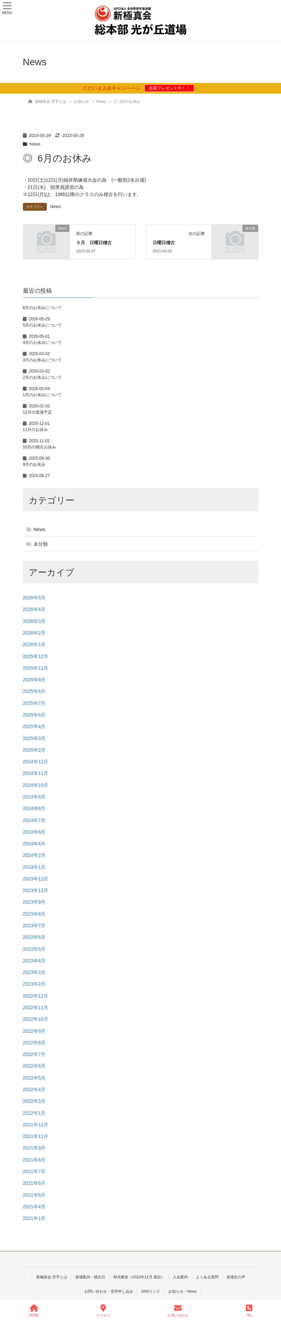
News (35, 144)
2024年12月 (35, 761)
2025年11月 (35, 668)
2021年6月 (34, 1183)
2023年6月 (34, 937)
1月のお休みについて (42, 394)
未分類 (40, 544)
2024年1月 (34, 867)
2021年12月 (35, 1124)
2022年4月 (34, 1089)
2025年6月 (34, 715)
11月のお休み (35, 429)
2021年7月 (34, 1171)
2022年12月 (35, 996)
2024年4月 (34, 843)
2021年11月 (35, 1136)
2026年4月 (34, 609)
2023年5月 (34, 949)
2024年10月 (35, 785)
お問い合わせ (178, 1310)
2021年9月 (34, 1148)
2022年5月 (34, 1078)
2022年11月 (35, 1007)
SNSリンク (150, 1291)
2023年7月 (34, 925)
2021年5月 (34, 1195)
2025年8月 (34, 691)
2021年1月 (34, 1218)
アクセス (103, 1310)
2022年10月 (35, 1019)
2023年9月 (34, 902)
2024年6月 (34, 832)
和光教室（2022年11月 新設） (139, 1277)
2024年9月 (34, 796)
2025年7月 (34, 703)
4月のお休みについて (42, 342)
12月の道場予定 (37, 412)
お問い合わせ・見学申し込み (108, 1291)
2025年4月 (34, 726)
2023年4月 (34, 960)
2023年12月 (35, 878)
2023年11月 (35, 890)
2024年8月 (34, 808)
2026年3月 (34, 621)
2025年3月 (34, 738)
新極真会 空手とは (51, 1277)
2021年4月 (34, 1206)
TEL (249, 1310)
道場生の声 (235, 1277)
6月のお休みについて (42, 307)
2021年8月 (34, 1160)
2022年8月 (34, 1042)
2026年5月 (34, 597)
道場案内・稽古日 (90, 1277)
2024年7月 (34, 820)
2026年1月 (34, 644)
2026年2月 (34, 633)
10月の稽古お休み (39, 447)
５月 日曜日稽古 (94, 242)
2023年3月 (34, 972)
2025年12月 (35, 656)
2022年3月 (34, 1101)
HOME (34, 1310)
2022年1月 (34, 1113)
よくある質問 (207, 1277)
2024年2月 (34, 855)
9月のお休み (34, 464)
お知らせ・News (182, 1291)
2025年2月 (34, 750)
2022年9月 (34, 1031)
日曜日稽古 (164, 242)
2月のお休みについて (42, 377)
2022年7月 (34, 1054)
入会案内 (180, 1277)
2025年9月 (34, 679)
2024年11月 (35, 773)
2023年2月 (34, 984)
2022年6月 (34, 1066)
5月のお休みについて (42, 325)
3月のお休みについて (42, 360)
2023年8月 (34, 914)
